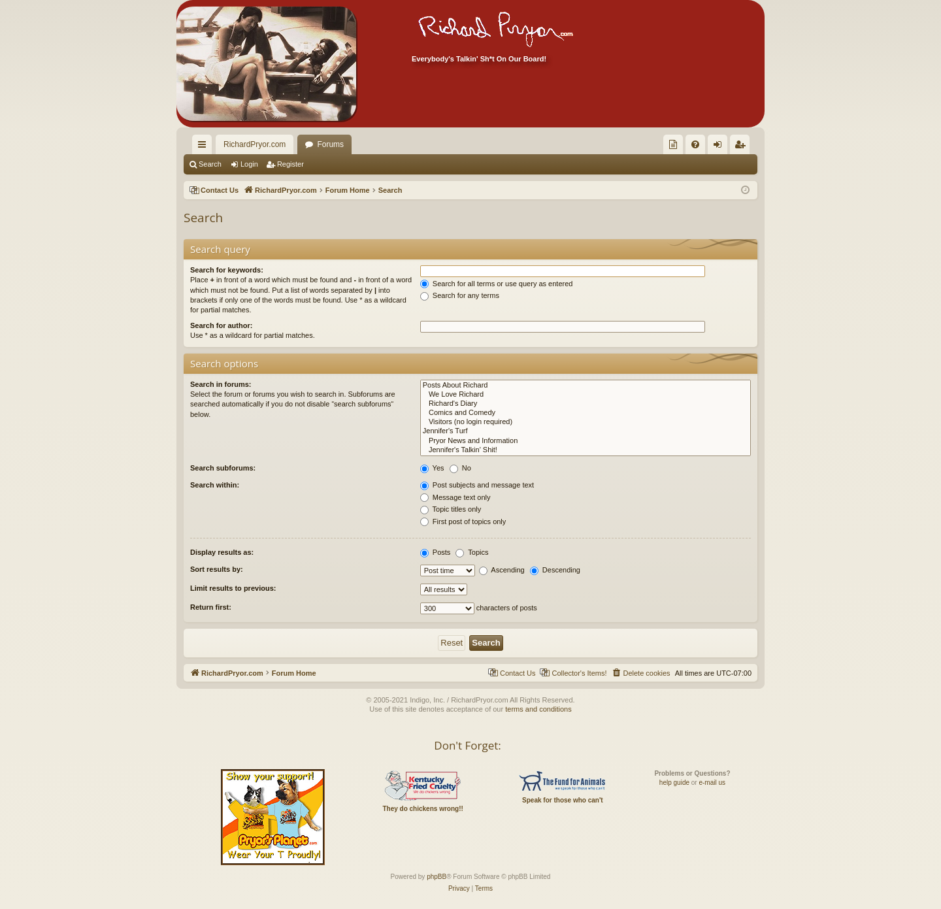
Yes (432, 468)
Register (290, 164)
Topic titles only (450, 509)
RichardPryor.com (254, 144)
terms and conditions (538, 709)
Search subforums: (223, 468)
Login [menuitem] (720, 147)
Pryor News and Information (585, 441)
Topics (471, 552)
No (460, 468)
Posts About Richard (585, 385)
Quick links (204, 147)
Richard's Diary (585, 403)
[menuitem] (673, 144)
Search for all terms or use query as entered (496, 284)
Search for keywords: (226, 270)
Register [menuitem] (743, 147)
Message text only (455, 497)
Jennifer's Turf (585, 431)
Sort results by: (216, 569)
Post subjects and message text (477, 485)
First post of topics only (463, 521)
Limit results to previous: (233, 588)
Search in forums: (221, 384)
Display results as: (222, 552)
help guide (674, 782)
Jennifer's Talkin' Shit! (585, 450)
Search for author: (221, 325)
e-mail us (712, 782)
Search (210, 164)
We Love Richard (585, 394)
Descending (555, 570)
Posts (435, 552)
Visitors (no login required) (585, 422)
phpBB (436, 876)
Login (249, 164)
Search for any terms (459, 295)
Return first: (210, 607)
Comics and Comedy (585, 413)
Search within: (214, 485)
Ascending (502, 570)
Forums (330, 144)
